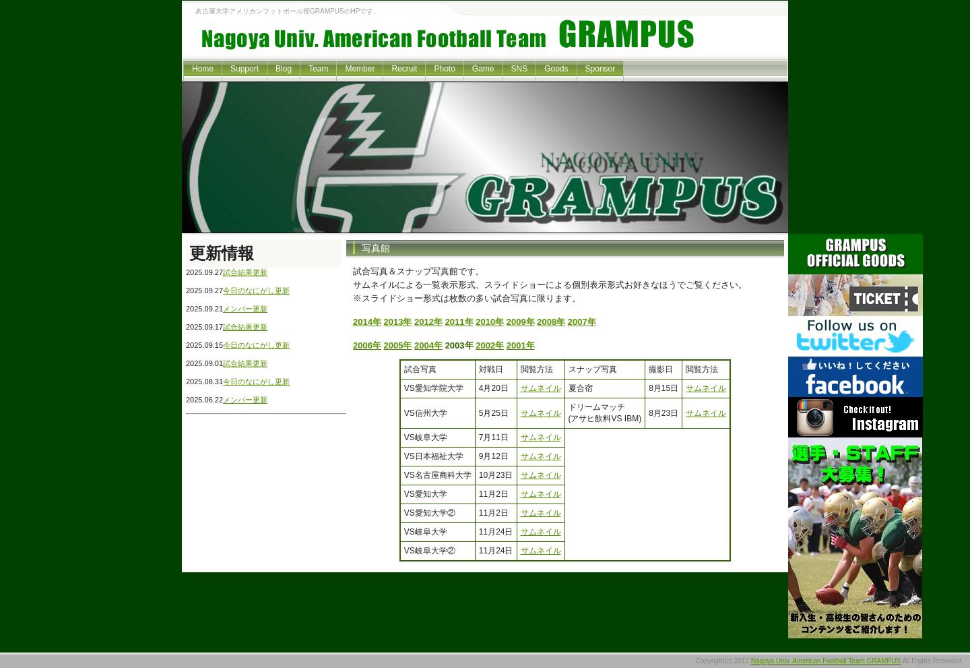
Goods (556, 68)
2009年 (521, 322)
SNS (519, 68)
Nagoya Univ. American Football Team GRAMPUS (826, 661)
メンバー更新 (245, 309)
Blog (284, 68)
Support (244, 68)
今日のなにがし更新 (256, 290)
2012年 (428, 322)
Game (483, 68)
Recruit (404, 68)
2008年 (551, 322)
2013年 (398, 322)
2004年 (428, 345)
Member (360, 68)
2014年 (367, 322)
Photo (444, 68)
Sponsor (600, 68)
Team (318, 68)
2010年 (490, 322)
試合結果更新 (245, 272)
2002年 (490, 345)
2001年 (521, 345)
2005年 (398, 345)
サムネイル (541, 388)
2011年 (459, 322)
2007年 (582, 322)
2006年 (367, 345)
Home (203, 68)
